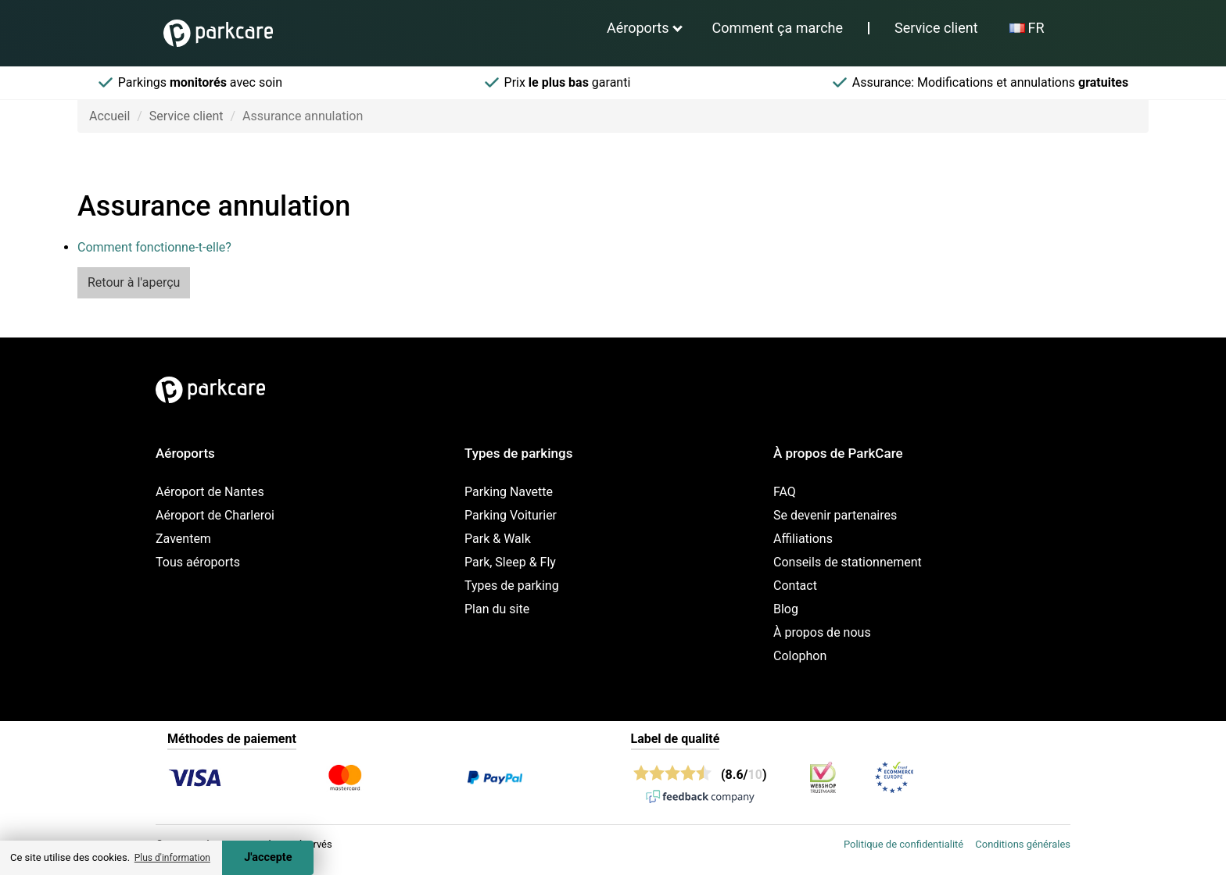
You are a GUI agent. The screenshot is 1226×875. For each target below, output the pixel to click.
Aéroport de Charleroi (215, 515)
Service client (936, 28)
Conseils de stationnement (847, 562)
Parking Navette (508, 491)
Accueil (109, 116)
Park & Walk (497, 538)
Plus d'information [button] (172, 857)
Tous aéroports (198, 562)
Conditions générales (1022, 844)
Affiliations (803, 538)
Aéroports (638, 28)
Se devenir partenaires (835, 515)
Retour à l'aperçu (134, 282)
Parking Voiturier (510, 515)
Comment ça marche (777, 28)
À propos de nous (822, 632)
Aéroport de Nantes (210, 491)
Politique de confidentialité (903, 844)
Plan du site (496, 609)
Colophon (799, 655)
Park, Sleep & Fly (510, 562)
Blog (785, 609)
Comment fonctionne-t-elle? (154, 247)
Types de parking (511, 585)
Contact (795, 585)
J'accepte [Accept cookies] (268, 857)
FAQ (784, 491)
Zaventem (183, 538)
